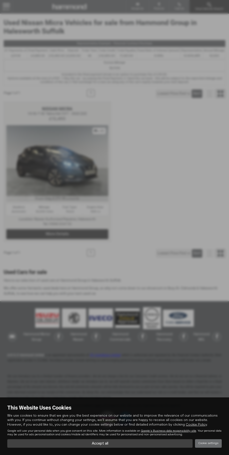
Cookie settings (208, 443)
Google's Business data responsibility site (168, 430)
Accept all (100, 443)
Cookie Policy (196, 424)
